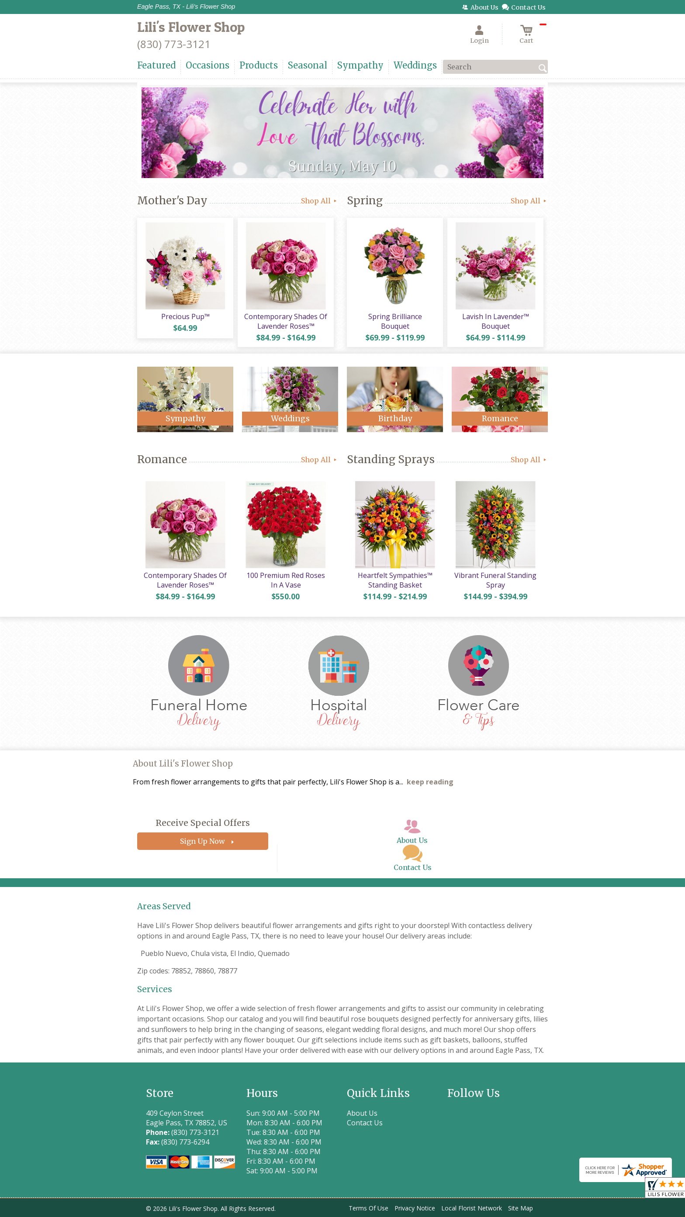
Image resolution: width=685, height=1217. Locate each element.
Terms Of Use (368, 1208)
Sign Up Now (202, 841)
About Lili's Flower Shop (183, 764)
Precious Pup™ (185, 316)
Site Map (520, 1208)
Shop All (319, 200)
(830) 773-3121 (174, 44)
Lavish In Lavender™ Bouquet (495, 321)
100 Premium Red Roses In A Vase (285, 580)
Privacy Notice (414, 1208)
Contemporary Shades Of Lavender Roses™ (285, 321)
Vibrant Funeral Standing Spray (495, 580)
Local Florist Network (471, 1208)
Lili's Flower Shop (191, 26)
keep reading (430, 782)
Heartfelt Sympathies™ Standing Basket (395, 580)
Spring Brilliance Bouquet (395, 321)
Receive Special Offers (203, 823)
